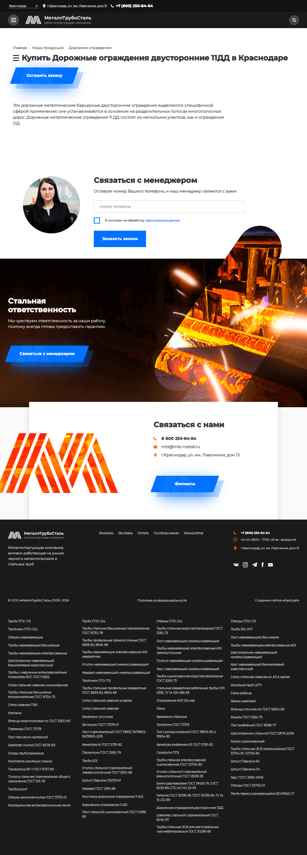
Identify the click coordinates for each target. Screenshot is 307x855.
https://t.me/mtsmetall (254, 565)
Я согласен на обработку (142, 220)
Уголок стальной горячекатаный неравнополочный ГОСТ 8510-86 (107, 770)
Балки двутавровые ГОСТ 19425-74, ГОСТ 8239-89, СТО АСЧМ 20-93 (187, 785)
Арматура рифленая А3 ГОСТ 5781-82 (184, 744)
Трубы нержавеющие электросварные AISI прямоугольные (189, 650)
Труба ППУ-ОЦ (93, 621)
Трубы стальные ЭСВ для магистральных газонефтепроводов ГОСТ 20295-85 (187, 829)
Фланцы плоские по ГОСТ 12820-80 (258, 709)
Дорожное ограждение (90, 48)
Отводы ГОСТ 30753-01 (248, 785)
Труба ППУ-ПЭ (19, 621)
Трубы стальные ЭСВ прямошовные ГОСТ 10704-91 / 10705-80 (262, 751)
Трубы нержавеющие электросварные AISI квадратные (115, 654)
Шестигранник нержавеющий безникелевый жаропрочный (31, 663)
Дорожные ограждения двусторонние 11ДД (189, 807)
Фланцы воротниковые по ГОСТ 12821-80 (39, 721)
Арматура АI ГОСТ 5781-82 (102, 744)
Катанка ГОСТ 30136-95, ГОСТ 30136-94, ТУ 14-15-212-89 (190, 797)
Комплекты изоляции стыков (30, 761)
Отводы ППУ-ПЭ (243, 621)
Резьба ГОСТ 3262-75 (246, 717)
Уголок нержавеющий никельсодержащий (115, 664)
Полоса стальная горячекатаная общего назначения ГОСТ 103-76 (39, 779)
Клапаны (14, 713)
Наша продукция (47, 48)
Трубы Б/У (90, 760)
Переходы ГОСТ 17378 (24, 729)
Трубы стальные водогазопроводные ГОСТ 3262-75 (189, 630)
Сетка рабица (241, 693)
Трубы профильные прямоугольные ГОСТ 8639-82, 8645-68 (114, 642)
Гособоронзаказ (166, 533)
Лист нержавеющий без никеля (255, 637)
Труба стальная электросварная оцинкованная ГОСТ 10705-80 (181, 762)
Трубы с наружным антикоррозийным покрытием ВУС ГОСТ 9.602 (37, 674)
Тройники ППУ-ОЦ (22, 629)
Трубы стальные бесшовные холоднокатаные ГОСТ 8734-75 (31, 694)
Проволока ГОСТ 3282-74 (101, 752)
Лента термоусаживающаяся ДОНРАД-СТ (262, 793)
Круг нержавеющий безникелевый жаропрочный (257, 666)
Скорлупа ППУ (167, 752)
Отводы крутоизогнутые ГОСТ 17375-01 (37, 797)
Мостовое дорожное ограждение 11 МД (112, 796)
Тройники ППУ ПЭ (96, 680)
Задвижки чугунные (97, 716)
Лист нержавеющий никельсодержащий (187, 641)
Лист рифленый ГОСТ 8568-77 (253, 725)
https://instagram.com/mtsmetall (245, 564)
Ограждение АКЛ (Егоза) (175, 700)
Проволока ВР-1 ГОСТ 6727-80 (31, 769)
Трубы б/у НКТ (242, 629)
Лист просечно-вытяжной (28, 737)
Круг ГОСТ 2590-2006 (247, 777)
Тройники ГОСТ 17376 (172, 724)
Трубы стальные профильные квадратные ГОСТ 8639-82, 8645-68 (114, 690)
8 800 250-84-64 (178, 439)
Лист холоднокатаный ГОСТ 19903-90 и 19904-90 (186, 734)
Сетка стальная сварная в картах (107, 700)
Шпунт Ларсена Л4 (245, 769)
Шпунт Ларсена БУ (245, 761)
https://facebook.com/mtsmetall (262, 564)
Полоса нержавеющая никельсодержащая (189, 660)
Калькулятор (193, 533)
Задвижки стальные (171, 716)
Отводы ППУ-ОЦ (169, 621)
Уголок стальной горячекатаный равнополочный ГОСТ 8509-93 (181, 774)
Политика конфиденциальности (162, 600)
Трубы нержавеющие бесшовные (33, 645)
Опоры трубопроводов (26, 753)
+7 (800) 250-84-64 (134, 6)
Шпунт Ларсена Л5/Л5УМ (101, 780)
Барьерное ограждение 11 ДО (104, 804)
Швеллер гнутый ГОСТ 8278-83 (31, 745)
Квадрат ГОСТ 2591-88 (98, 788)
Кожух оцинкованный (247, 741)
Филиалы (185, 483)
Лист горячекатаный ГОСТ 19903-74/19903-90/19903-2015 (114, 734)
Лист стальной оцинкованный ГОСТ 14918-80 (114, 814)
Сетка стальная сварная (100, 708)
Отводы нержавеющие (25, 637)
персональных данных (162, 220)
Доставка (125, 533)
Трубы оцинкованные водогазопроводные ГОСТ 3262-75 (189, 678)
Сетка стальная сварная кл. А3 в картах (260, 677)
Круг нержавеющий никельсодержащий (187, 669)
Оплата (143, 533)
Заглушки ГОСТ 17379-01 (100, 724)
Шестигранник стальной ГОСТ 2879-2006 (262, 733)
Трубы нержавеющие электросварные (37, 653)
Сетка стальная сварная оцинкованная (38, 685)
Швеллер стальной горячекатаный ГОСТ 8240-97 (187, 817)
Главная (20, 48)
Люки (160, 708)
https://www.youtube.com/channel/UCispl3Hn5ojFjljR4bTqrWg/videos (270, 564)
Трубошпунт (17, 789)
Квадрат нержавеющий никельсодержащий (116, 672)
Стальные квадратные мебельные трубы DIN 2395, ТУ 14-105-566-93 (190, 690)
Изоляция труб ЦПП (246, 685)
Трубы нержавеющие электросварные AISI (263, 645)
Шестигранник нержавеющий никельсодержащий (254, 654)
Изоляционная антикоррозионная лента (39, 805)
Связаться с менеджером (47, 353)
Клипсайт (290, 600)
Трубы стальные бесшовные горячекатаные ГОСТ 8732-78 (115, 630)
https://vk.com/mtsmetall (236, 565)
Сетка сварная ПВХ (23, 704)
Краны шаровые (243, 701)
